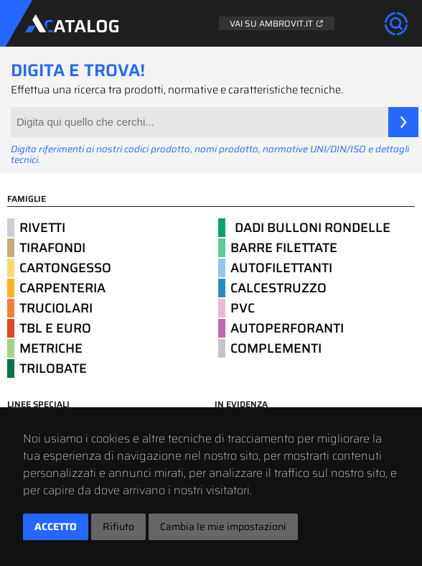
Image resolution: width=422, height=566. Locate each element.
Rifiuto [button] (118, 526)
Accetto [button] (55, 526)
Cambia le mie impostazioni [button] (223, 526)
